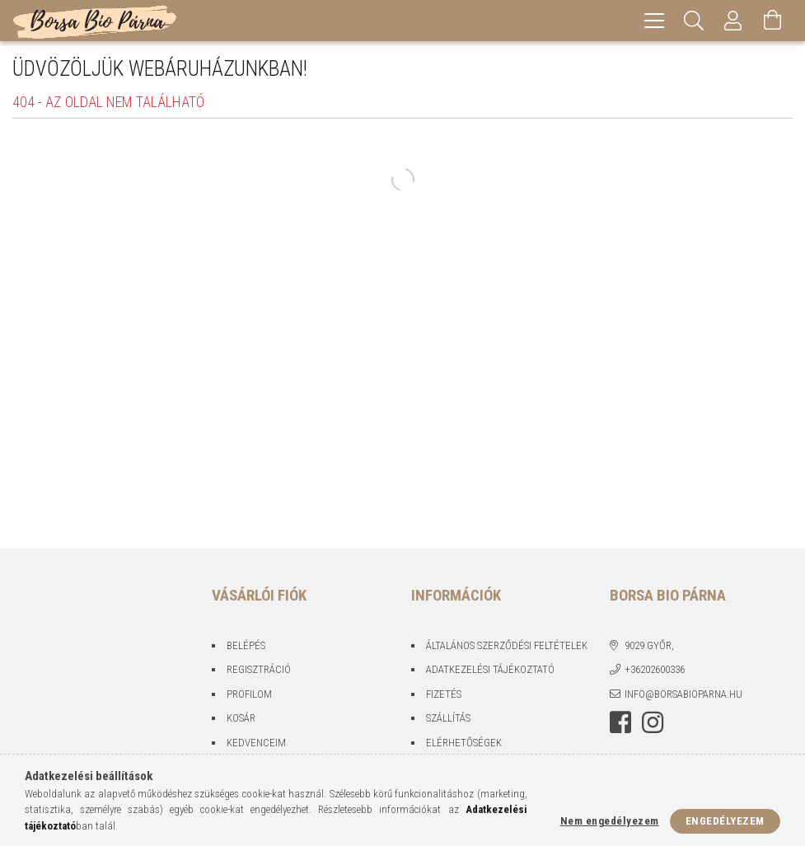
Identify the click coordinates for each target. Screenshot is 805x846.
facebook (620, 722)
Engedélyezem (725, 821)
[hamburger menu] (654, 20)
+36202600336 (655, 669)
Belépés (246, 645)
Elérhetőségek (464, 742)
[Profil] (733, 20)
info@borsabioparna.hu (683, 694)
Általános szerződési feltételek (506, 645)
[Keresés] (694, 20)
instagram (652, 722)
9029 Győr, (649, 645)
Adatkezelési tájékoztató (490, 669)
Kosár (241, 718)
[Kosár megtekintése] (773, 20)
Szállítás (448, 718)
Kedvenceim (256, 742)
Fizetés (443, 694)
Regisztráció (259, 669)
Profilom (249, 694)
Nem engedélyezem (609, 821)
